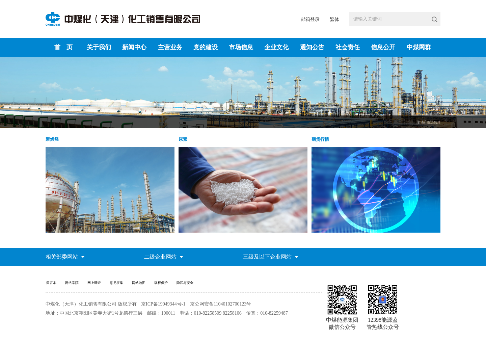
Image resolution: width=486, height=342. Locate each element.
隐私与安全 (223, 288)
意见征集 (135, 288)
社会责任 (347, 47)
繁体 (334, 19)
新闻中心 (134, 47)
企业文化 (276, 47)
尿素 (185, 142)
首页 (414, 122)
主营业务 (170, 47)
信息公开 (383, 47)
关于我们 (99, 47)
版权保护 (192, 288)
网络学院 (78, 288)
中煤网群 (419, 47)
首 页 (63, 47)
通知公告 (312, 47)
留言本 (53, 288)
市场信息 (241, 47)
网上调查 (107, 288)
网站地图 (163, 288)
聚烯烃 (55, 142)
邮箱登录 (310, 19)
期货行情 (324, 142)
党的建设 (205, 47)
